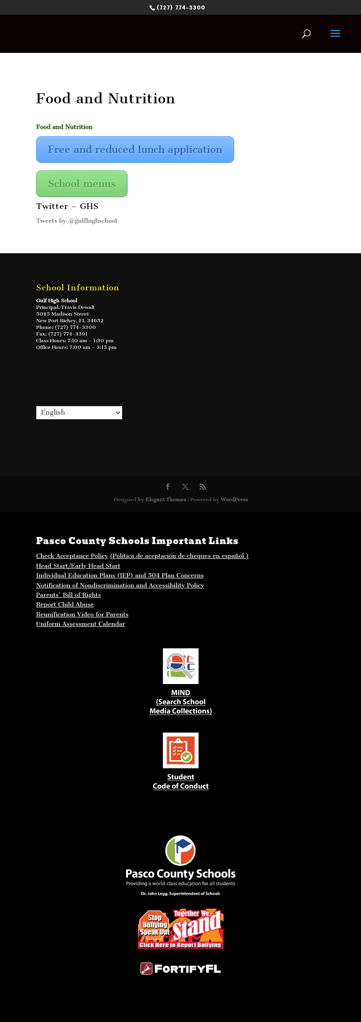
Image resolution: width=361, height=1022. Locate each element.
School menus (82, 183)
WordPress (234, 499)
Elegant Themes (166, 499)
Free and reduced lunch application (135, 149)
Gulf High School (56, 301)
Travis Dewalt (78, 307)
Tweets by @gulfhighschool (76, 220)
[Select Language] (79, 412)
